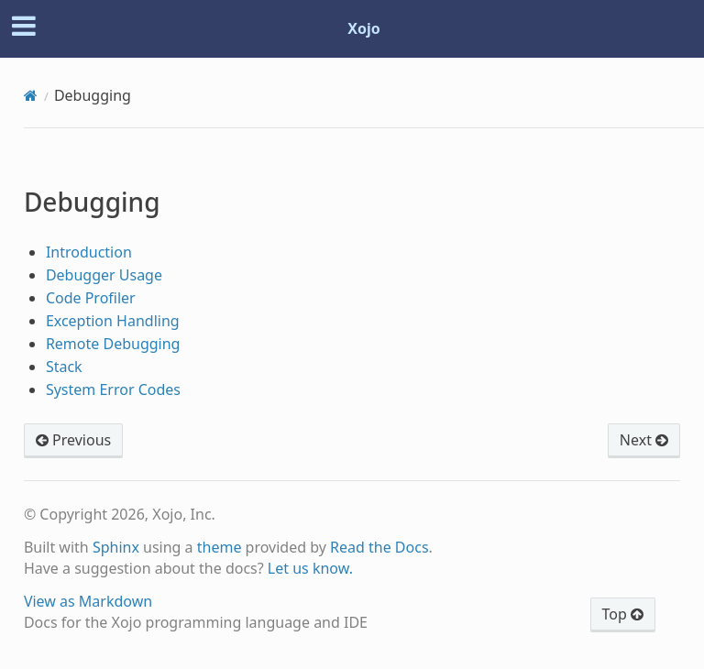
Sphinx (116, 547)
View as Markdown (88, 601)
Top (623, 614)
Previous (73, 440)
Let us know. (310, 568)
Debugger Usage (104, 275)
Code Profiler (91, 298)
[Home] (31, 95)
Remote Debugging (113, 344)
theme (219, 547)
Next (644, 440)
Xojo (363, 28)
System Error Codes (113, 389)
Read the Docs (379, 547)
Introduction (89, 252)
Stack (64, 366)
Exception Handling (113, 321)
